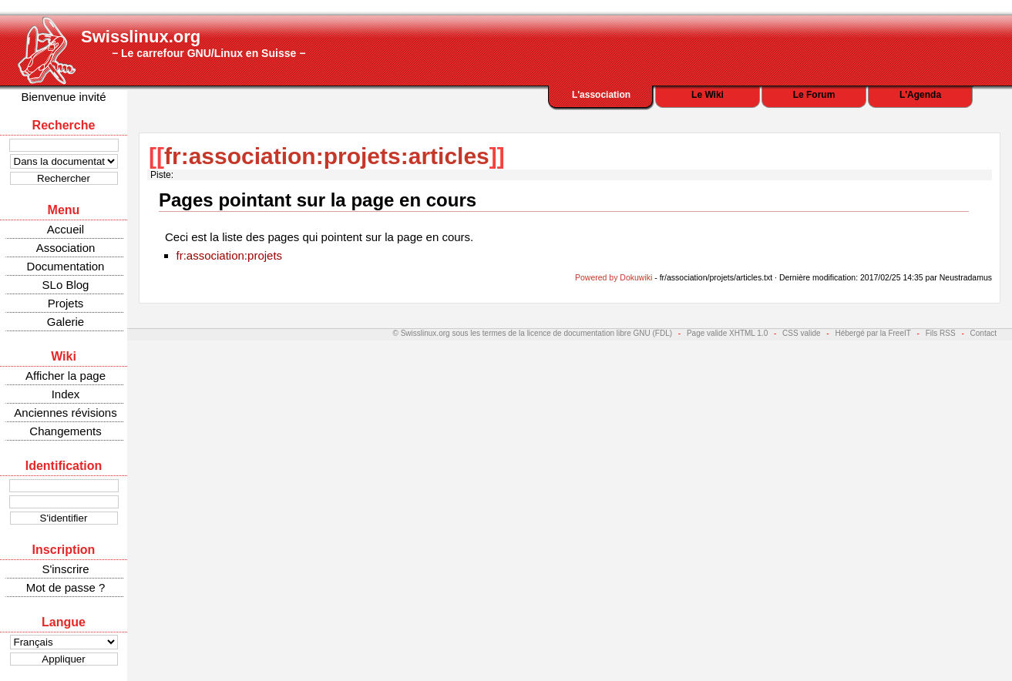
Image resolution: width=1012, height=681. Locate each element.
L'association (601, 94)
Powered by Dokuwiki (613, 277)
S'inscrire (65, 568)
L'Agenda (920, 94)
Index (66, 394)
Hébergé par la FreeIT (872, 333)
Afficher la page (65, 375)
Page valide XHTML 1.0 (727, 333)
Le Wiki (707, 94)
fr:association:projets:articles (326, 156)
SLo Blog (65, 284)
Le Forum (814, 94)
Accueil (65, 229)
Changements (65, 431)
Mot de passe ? (66, 587)
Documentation (66, 266)
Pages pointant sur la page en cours (317, 200)
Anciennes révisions (65, 412)
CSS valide (801, 333)
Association (66, 247)
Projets (66, 303)
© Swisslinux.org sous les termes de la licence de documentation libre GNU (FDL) (533, 333)
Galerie (65, 321)
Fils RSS (941, 333)
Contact (983, 333)
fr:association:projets (230, 255)
